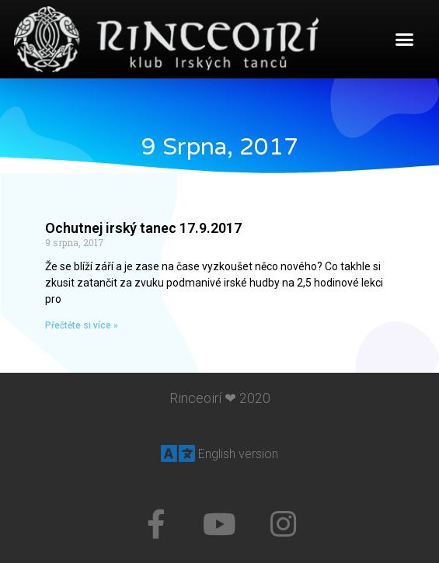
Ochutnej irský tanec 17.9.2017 (143, 228)
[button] (405, 39)
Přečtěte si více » (81, 325)
